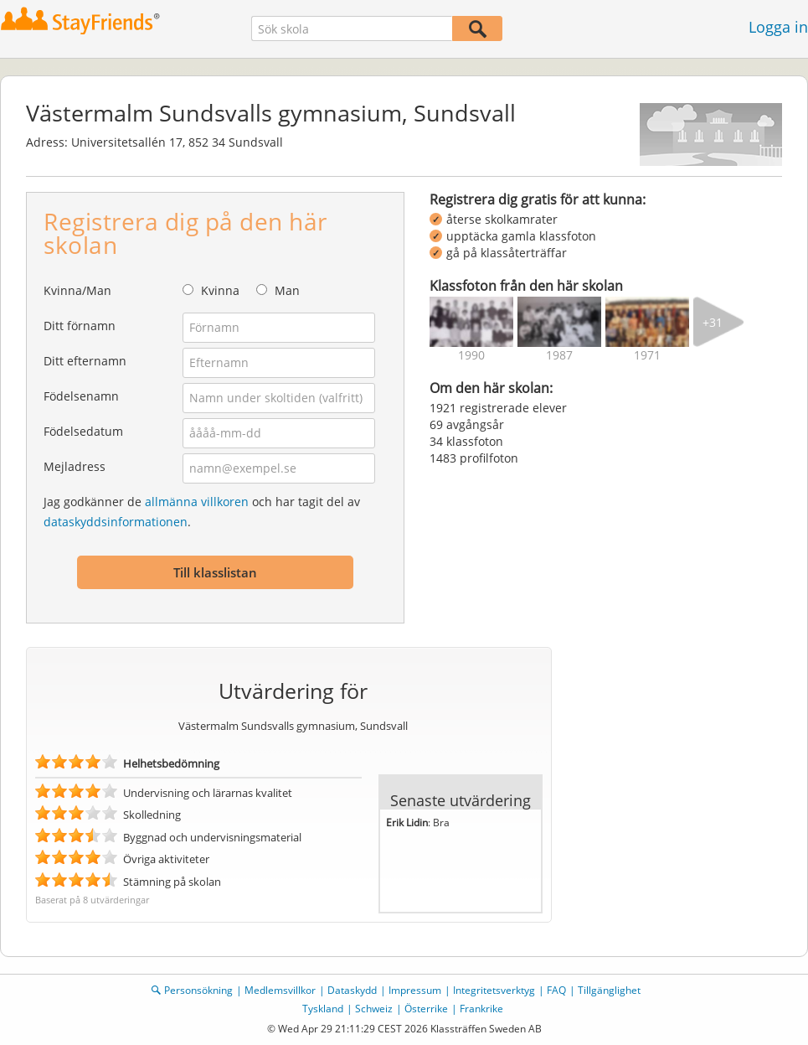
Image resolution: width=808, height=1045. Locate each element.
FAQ (556, 990)
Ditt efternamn (85, 361)
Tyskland (322, 1008)
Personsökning (198, 990)
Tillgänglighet (609, 990)
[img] (471, 322)
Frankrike (481, 1008)
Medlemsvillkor (280, 990)
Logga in (778, 27)
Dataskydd (352, 990)
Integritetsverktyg (494, 990)
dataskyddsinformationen (116, 522)
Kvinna (220, 290)
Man (287, 290)
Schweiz (374, 1008)
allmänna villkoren (197, 502)
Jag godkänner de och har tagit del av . (202, 512)
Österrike (426, 1008)
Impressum (415, 990)
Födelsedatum (83, 431)
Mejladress (75, 466)
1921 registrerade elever (498, 408)
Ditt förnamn (80, 326)
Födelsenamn (81, 396)
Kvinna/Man (77, 290)
